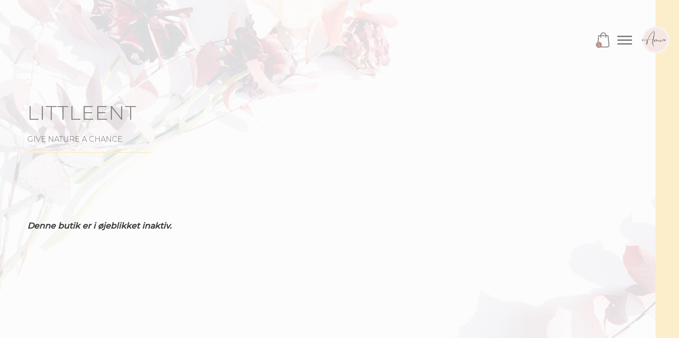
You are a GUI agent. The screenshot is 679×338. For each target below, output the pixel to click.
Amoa (655, 40)
